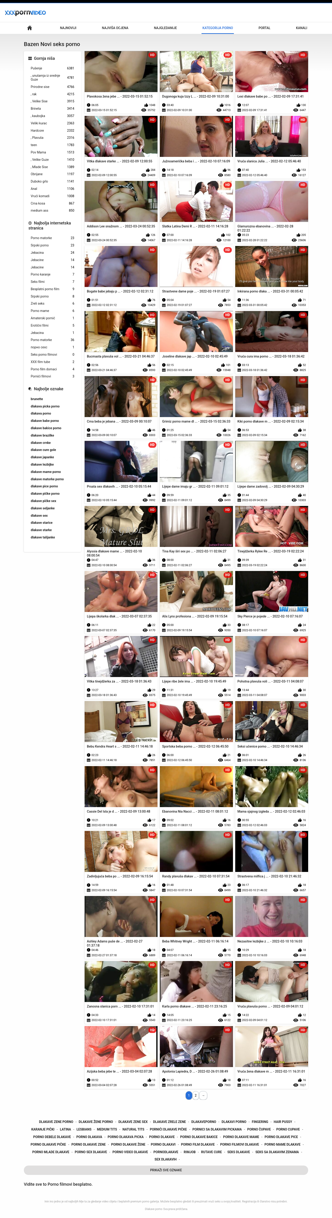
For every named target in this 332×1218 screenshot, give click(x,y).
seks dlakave (238, 1152)
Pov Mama (52, 152)
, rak (52, 94)
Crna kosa (52, 203)
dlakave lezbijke (42, 464)
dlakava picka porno (45, 406)
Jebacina (52, 253)
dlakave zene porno (56, 1122)
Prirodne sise (52, 87)
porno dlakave (162, 1137)
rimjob (190, 1152)
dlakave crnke (41, 443)
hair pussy (283, 1122)
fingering (260, 1122)
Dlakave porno (153, 1209)
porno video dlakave (130, 1152)
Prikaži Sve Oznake (166, 1170)
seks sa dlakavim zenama (277, 1152)
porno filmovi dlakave (239, 1144)
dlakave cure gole (43, 450)
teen (52, 145)
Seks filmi (52, 282)
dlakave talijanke (43, 537)
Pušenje (52, 68)
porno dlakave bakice (199, 1137)
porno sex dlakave (91, 1152)
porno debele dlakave (52, 1137)
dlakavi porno (234, 1122)
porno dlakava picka (126, 1137)
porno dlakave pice (281, 1137)
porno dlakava (89, 1137)
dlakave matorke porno (47, 479)
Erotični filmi (52, 326)
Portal (265, 28)
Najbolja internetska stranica (49, 225)
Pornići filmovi (52, 376)
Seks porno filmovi (52, 355)
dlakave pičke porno (45, 493)
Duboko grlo (52, 181)
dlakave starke (41, 530)
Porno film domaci (52, 369)
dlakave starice (42, 522)
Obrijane (52, 174)
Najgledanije (165, 28)
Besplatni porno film (52, 289)
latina (65, 1129)
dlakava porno (41, 413)
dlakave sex (39, 515)
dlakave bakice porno (46, 428)
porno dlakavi (163, 1144)
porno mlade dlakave (50, 1152)
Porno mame (52, 311)
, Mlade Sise (52, 167)
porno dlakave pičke (48, 1144)
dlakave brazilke (42, 435)
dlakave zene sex (132, 1122)
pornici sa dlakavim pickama (217, 1129)
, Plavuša (52, 138)
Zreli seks (52, 304)
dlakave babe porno (45, 421)
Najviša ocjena (115, 28)
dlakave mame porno (46, 472)
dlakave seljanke (43, 508)
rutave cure (211, 1152)
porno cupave (288, 1129)
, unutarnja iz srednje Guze (52, 77)
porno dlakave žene (128, 1144)
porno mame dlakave (283, 1144)
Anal (52, 189)
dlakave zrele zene (169, 1122)
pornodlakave (165, 1152)
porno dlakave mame (241, 1137)
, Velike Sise (52, 101)
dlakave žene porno (96, 1122)
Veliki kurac (52, 123)
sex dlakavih (166, 1159)
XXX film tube (52, 362)
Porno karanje (52, 274)
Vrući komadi (52, 196)
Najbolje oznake (48, 388)
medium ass (52, 211)
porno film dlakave (198, 1144)
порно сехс (52, 347)
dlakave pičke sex (43, 501)
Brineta (52, 109)
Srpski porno (52, 245)
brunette (37, 399)
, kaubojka (52, 116)
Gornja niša (44, 58)
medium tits (107, 1129)
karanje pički (42, 1129)
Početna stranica (29, 28)
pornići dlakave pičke (168, 1129)
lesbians (84, 1129)
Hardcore (52, 131)
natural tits (133, 1129)
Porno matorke (52, 238)
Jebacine (52, 260)
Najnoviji (68, 28)
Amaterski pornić (52, 318)
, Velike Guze (52, 160)
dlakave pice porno (44, 486)
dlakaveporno (203, 1122)
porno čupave (259, 1129)
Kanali (301, 28)
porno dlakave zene (89, 1144)
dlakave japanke (42, 457)
